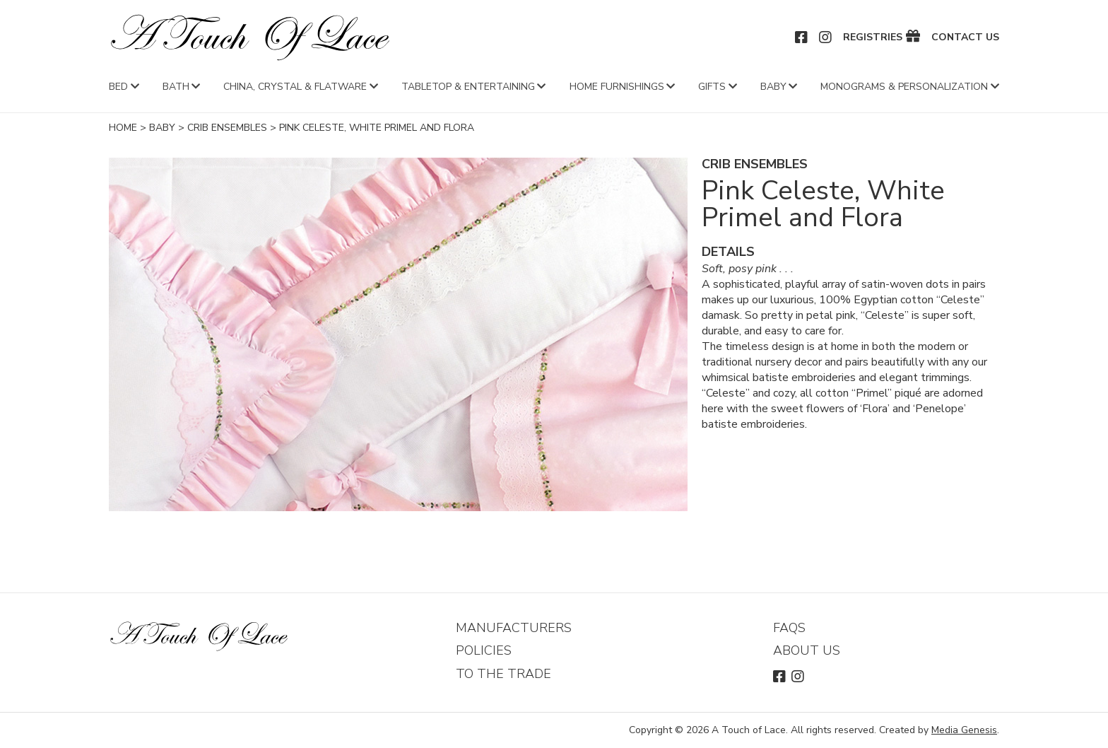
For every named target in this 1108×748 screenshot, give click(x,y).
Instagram (826, 37)
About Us (806, 650)
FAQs (789, 627)
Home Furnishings (617, 86)
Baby (773, 86)
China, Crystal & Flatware (295, 86)
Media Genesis (964, 730)
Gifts (712, 86)
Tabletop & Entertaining (468, 86)
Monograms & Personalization (904, 86)
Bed (118, 86)
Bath (176, 86)
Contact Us (965, 37)
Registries (872, 37)
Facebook (802, 37)
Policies (484, 650)
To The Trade (503, 673)
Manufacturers (514, 627)
